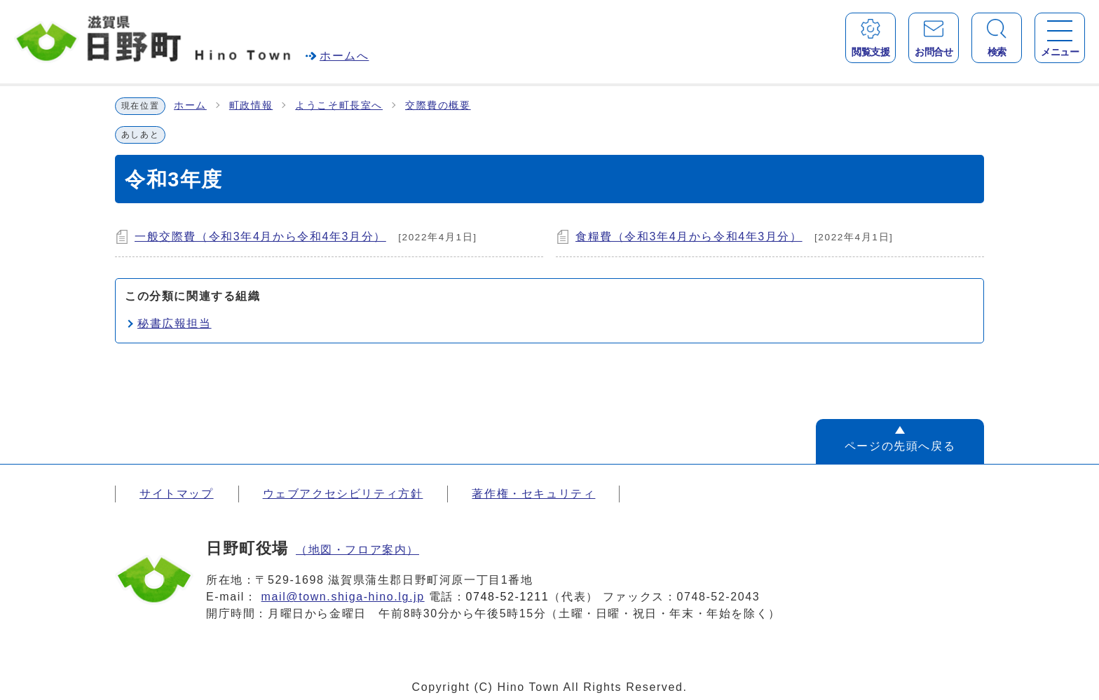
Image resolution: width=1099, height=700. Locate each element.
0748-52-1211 (508, 597)
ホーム (190, 105)
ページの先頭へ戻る (900, 446)
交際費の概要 (438, 105)
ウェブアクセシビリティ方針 (343, 494)
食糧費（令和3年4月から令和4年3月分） (689, 236)
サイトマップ (176, 494)
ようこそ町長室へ (339, 105)
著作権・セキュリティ (533, 494)
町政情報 (251, 105)
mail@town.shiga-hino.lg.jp (343, 597)
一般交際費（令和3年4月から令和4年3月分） (260, 236)
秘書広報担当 (174, 323)
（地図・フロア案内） (357, 550)
